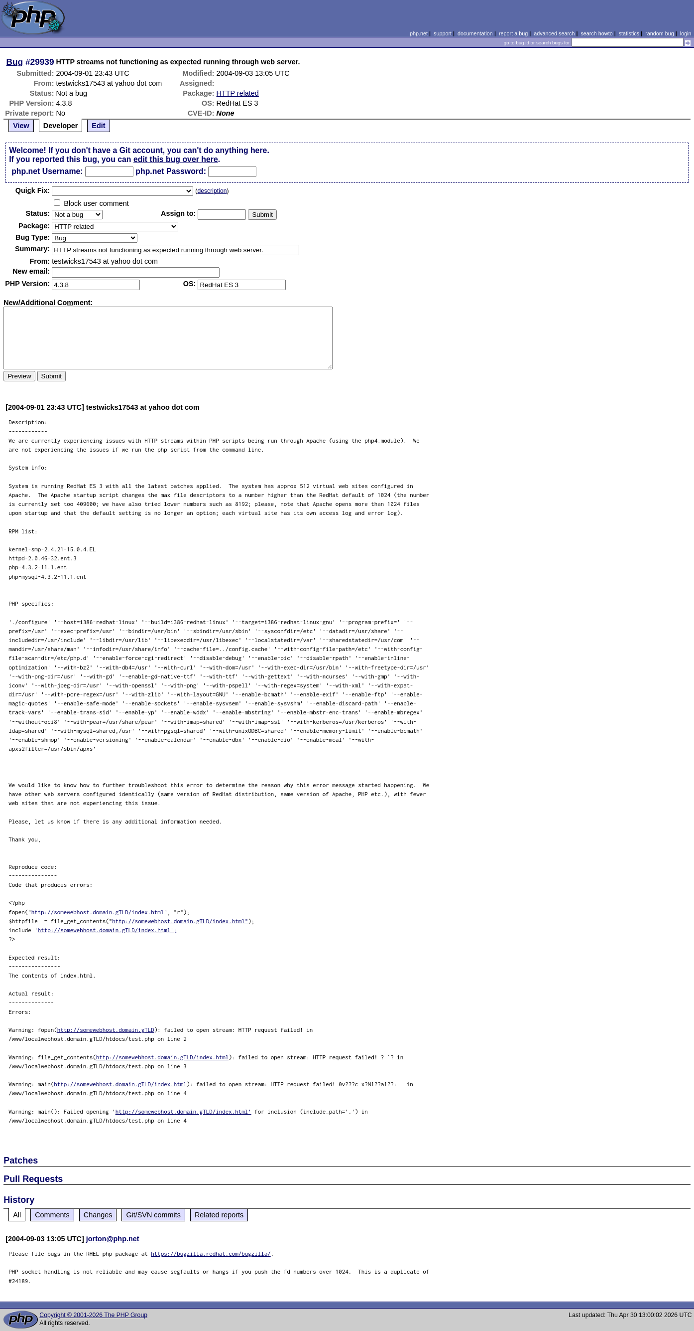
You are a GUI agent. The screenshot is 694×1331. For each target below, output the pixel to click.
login (686, 33)
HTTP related (238, 93)
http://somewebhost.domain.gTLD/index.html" (99, 912)
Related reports (219, 1215)
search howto (596, 33)
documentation (475, 33)
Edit (98, 126)
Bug (14, 62)
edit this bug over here (175, 159)
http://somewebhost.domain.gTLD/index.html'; (107, 930)
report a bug (513, 33)
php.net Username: (47, 171)
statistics (629, 33)
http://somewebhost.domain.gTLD (105, 1029)
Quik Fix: (32, 190)
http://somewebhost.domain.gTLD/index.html (162, 1057)
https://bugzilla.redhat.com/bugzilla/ (211, 1253)
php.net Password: (170, 171)
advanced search (554, 33)
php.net (419, 33)
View (21, 126)
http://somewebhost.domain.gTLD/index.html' (183, 1111)
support (443, 33)
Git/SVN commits (153, 1215)
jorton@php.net (112, 1239)
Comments (52, 1215)
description (212, 190)
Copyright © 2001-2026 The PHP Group (93, 1315)
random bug (659, 33)
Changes (98, 1215)
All (17, 1215)
